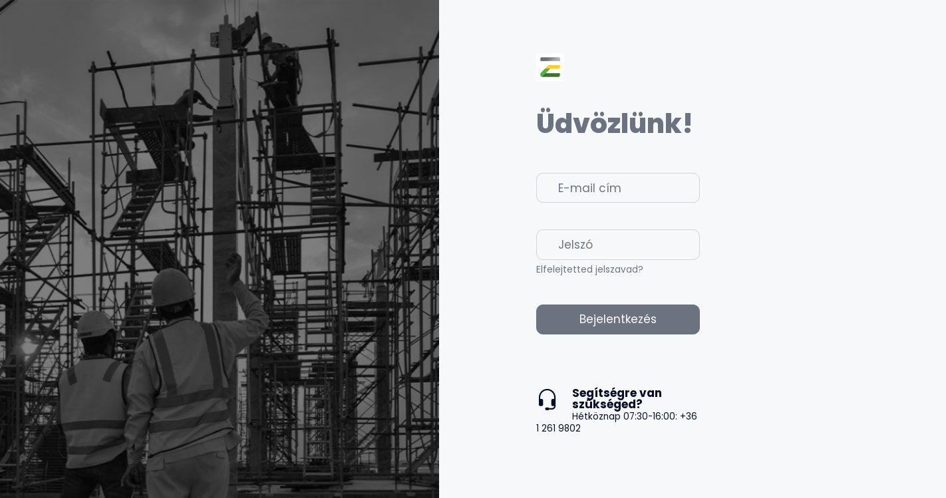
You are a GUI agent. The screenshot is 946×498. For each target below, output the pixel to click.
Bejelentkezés (618, 319)
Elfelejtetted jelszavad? (589, 269)
